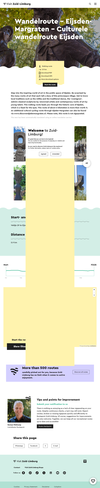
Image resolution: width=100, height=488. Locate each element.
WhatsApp (19, 446)
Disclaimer (45, 487)
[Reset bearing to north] (94, 295)
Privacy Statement (30, 487)
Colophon (57, 487)
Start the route (50, 84)
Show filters (20, 346)
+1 (87, 163)
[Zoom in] (94, 289)
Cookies (17, 487)
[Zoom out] (94, 292)
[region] (50, 317)
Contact (17, 467)
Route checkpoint (45, 426)
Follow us (16, 473)
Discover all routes (81, 372)
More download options (50, 79)
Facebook (34, 446)
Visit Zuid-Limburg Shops (34, 467)
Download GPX (46, 76)
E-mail (55, 446)
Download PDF (46, 73)
